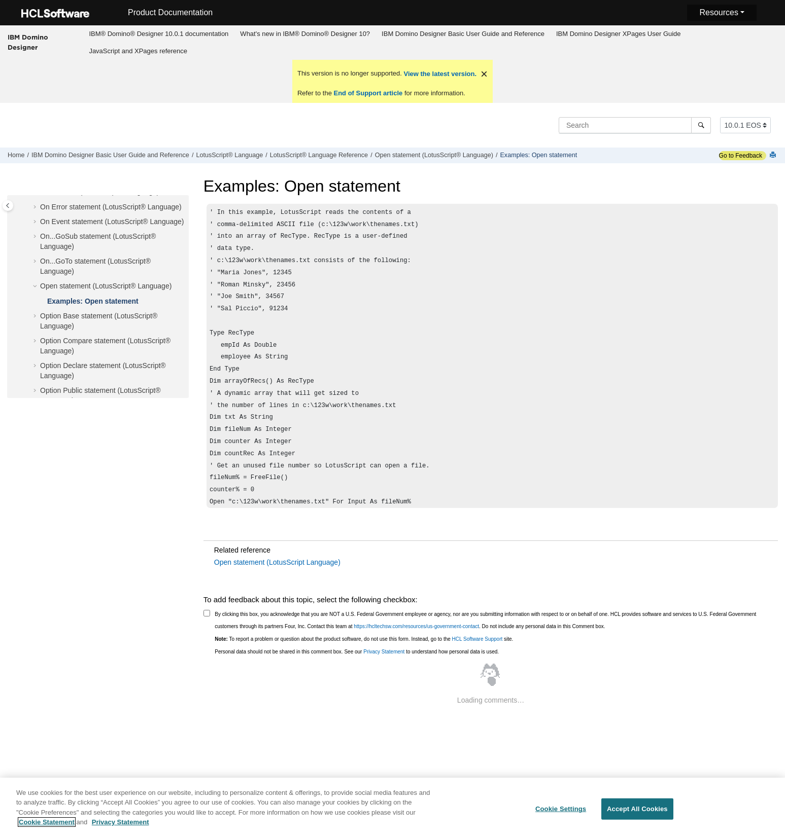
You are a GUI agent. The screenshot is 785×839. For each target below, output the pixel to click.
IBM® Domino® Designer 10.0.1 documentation (158, 34)
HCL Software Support (477, 639)
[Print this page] (773, 155)
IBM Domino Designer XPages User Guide (618, 34)
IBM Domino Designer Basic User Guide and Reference (463, 34)
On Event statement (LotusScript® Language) (112, 221)
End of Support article (368, 93)
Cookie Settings (560, 814)
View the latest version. (439, 74)
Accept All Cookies (637, 814)
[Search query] (635, 125)
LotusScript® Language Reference (319, 155)
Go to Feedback (740, 155)
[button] (36, 207)
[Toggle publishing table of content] (8, 205)
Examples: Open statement (538, 155)
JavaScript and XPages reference (138, 51)
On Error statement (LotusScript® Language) (111, 207)
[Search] (701, 125)
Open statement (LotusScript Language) (277, 562)
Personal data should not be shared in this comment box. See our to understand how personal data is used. (357, 651)
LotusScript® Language (229, 155)
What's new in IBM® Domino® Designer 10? (305, 34)
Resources (718, 12)
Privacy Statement (383, 651)
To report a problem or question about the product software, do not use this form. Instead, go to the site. (364, 639)
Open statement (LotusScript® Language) (434, 155)
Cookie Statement (47, 827)
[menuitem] (158, 34)
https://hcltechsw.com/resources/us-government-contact (416, 626)
